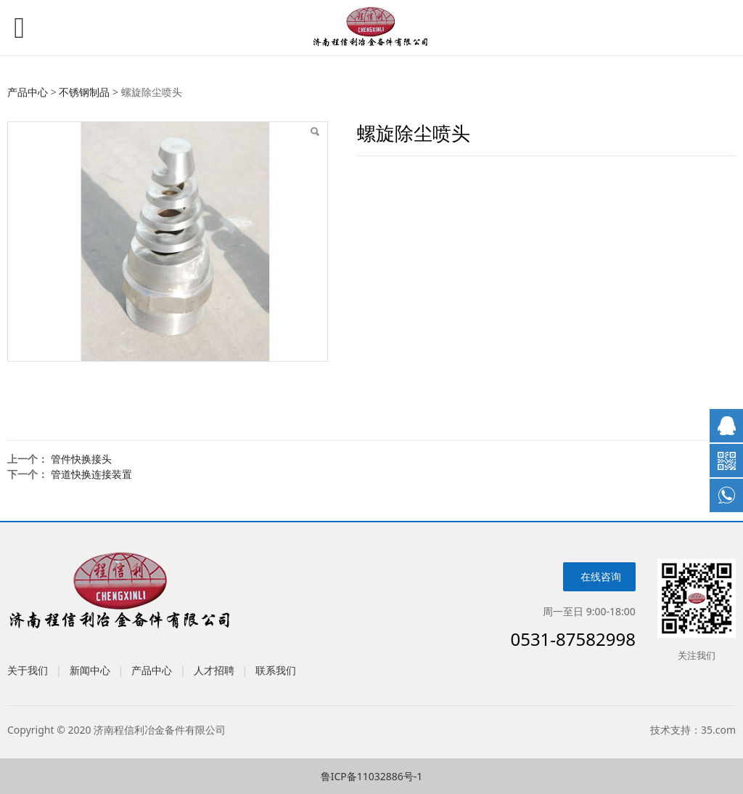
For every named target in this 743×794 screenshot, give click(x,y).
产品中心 (27, 92)
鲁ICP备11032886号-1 (372, 776)
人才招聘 (214, 670)
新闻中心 (90, 670)
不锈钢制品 (84, 92)
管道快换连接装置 (91, 474)
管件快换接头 (81, 459)
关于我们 (27, 670)
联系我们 (275, 670)
